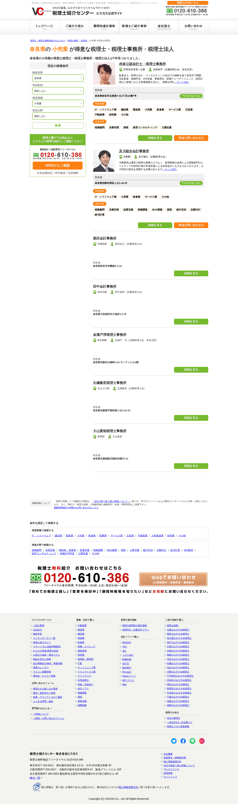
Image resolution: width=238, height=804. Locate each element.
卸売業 (171, 535)
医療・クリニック (87, 646)
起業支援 (84, 550)
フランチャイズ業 (87, 671)
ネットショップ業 (87, 667)
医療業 (103, 535)
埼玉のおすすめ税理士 (178, 659)
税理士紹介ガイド (42, 642)
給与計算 (175, 550)
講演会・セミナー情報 (44, 676)
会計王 (125, 663)
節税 (123, 550)
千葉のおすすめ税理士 (178, 697)
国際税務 (82, 705)
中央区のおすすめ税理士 (179, 693)
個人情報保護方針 (172, 761)
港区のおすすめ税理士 (178, 684)
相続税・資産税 (67, 550)
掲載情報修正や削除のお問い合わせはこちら (76, 507)
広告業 (130, 535)
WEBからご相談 (57, 165)
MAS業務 (112, 550)
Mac (124, 684)
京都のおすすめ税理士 (178, 650)
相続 (80, 697)
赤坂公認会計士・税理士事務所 (142, 64)
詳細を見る (155, 137)
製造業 (69, 535)
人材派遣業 (157, 535)
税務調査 (98, 550)
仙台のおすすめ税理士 (178, 667)
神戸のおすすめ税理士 (178, 642)
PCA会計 (126, 672)
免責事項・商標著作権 (175, 757)
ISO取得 (188, 550)
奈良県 (84, 40)
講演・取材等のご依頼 (44, 693)
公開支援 (83, 553)
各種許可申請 (67, 553)
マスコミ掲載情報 (42, 671)
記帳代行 (161, 550)
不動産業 (142, 535)
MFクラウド (128, 680)
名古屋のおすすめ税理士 (179, 638)
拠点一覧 (35, 777)
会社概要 (168, 754)
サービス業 (117, 535)
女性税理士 (83, 680)
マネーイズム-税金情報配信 (47, 646)
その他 (182, 535)
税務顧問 (36, 550)
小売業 (80, 535)
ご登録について (41, 714)
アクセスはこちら (191, 95)
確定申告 (37, 634)
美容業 (81, 655)
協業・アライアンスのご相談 (47, 697)
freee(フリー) (129, 676)
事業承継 (82, 701)
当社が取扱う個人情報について (179, 765)
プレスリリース (171, 769)
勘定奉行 (126, 667)
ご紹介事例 (38, 625)
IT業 (80, 663)
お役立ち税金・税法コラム (46, 655)
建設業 (58, 535)
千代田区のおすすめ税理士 (180, 676)
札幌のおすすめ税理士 (178, 663)
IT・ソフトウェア (41, 535)
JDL (124, 651)
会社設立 (37, 629)
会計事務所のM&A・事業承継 (47, 663)
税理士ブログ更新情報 (178, 726)
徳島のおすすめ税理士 (178, 655)
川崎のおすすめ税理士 (178, 671)
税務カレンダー (41, 667)
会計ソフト (83, 688)
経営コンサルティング (44, 553)
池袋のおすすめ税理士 (178, 701)
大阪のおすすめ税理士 (178, 629)
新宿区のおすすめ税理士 (179, 688)
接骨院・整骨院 (85, 659)
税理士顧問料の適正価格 (134, 625)
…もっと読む (182, 82)
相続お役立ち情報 (42, 659)
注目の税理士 (173, 718)
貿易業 (81, 638)
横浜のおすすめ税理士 (178, 634)
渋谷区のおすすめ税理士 (179, 680)
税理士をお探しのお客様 (45, 688)
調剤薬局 (82, 650)
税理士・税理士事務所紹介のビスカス (47, 40)
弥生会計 (126, 642)
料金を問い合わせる (191, 137)
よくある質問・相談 (43, 701)
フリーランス (84, 676)
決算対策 (50, 550)
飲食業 (92, 535)
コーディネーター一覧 (44, 638)
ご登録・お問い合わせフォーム (48, 718)
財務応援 (126, 659)
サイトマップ (170, 777)
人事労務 (134, 550)
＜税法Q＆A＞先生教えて (179, 722)
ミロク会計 (128, 655)
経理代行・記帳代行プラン (135, 629)
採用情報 (168, 773)
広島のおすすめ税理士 (178, 646)
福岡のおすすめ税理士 (178, 705)
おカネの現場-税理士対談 (45, 650)
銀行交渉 (148, 550)
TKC (124, 646)
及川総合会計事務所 (134, 151)
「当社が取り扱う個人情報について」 (111, 501)
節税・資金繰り (85, 684)
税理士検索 (73, 40)
